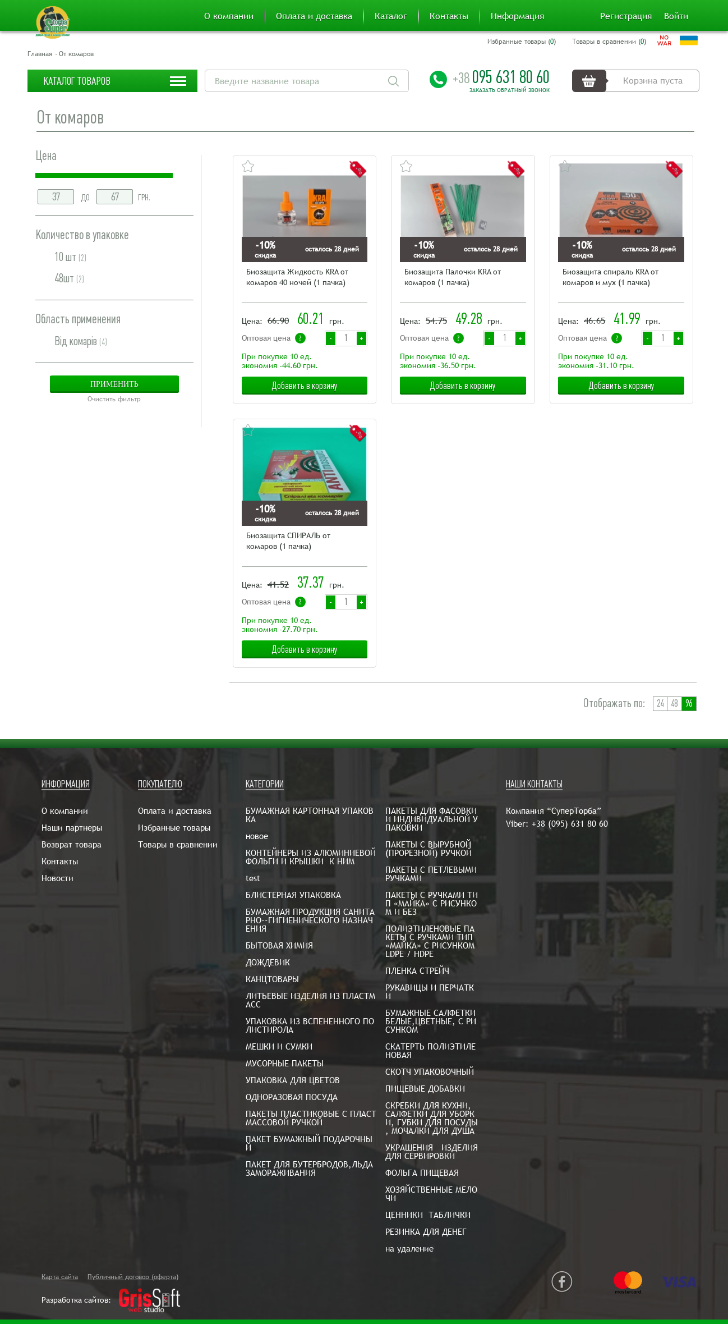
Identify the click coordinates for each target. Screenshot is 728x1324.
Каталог (391, 16)
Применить (114, 384)
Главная (39, 54)
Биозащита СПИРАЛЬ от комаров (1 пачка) (288, 541)
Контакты (449, 16)
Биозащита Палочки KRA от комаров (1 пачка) (452, 277)
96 (688, 703)
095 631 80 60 (501, 77)
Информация (517, 16)
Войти (676, 16)
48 (674, 703)
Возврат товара (72, 844)
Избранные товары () (521, 41)
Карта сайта (60, 1276)
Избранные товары (174, 827)
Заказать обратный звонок (509, 90)
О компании (229, 16)
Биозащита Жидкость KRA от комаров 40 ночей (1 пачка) (297, 277)
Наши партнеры (72, 827)
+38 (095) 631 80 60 (570, 823)
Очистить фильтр (114, 399)
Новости (57, 878)
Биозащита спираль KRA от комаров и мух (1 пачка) (611, 277)
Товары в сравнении (178, 844)
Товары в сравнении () (609, 41)
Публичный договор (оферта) (132, 1276)
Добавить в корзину (304, 385)
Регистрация (626, 16)
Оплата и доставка (314, 16)
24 (660, 703)
